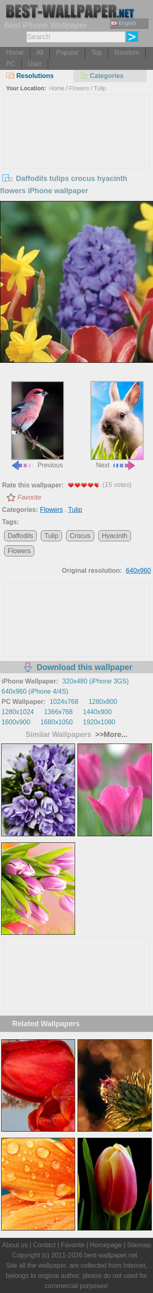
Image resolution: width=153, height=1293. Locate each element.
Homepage (106, 1245)
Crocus (80, 535)
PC (10, 63)
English (123, 23)
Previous (37, 425)
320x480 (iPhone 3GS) (95, 681)
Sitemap (139, 1245)
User (35, 63)
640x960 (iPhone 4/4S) (35, 691)
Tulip (100, 88)
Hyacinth (114, 535)
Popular (67, 52)
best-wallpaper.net (110, 1255)
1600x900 (16, 722)
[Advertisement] (76, 156)
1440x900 (97, 711)
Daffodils (20, 535)
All (40, 52)
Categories (102, 75)
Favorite (29, 497)
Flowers (79, 88)
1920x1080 (99, 722)
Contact (44, 1245)
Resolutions (30, 75)
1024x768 (64, 701)
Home (15, 52)
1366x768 (58, 711)
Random (126, 52)
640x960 (138, 570)
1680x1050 (56, 722)
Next (117, 425)
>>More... (110, 734)
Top (96, 52)
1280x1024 (18, 711)
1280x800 (103, 701)
